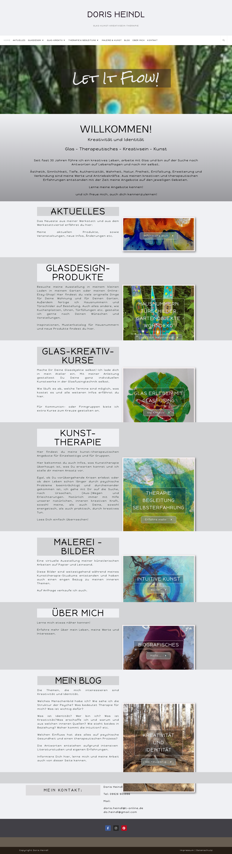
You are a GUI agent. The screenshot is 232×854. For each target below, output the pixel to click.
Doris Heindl (116, 14)
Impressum (187, 850)
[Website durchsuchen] (224, 40)
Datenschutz (204, 850)
